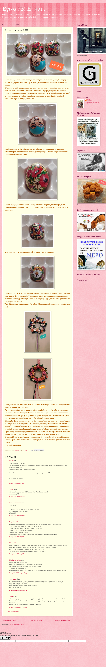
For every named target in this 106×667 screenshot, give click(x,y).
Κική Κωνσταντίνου (15, 503)
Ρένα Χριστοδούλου (15, 560)
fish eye (11, 460)
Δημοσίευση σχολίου (13, 611)
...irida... (11, 489)
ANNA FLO (12, 579)
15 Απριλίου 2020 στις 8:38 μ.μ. (18, 483)
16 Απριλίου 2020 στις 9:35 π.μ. (18, 515)
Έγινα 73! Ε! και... (24, 8)
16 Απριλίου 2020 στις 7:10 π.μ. (18, 496)
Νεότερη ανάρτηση (9, 620)
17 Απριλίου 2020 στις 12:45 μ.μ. (18, 607)
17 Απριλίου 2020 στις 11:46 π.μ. (18, 590)
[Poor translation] (7, 638)
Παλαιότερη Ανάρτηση (64, 620)
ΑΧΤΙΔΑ (89, 100)
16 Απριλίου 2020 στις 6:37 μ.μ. (18, 554)
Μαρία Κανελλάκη (14, 522)
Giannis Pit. (12, 543)
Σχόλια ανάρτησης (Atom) (16, 624)
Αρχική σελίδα (36, 620)
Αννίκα (11, 596)
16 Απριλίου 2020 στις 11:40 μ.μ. (18, 573)
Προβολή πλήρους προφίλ (92, 102)
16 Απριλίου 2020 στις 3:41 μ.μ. (18, 536)
